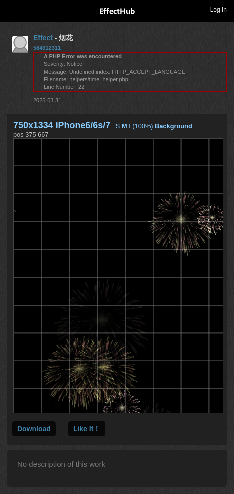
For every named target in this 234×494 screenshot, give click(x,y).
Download (34, 429)
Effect (43, 38)
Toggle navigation (12, 9)
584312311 (47, 48)
